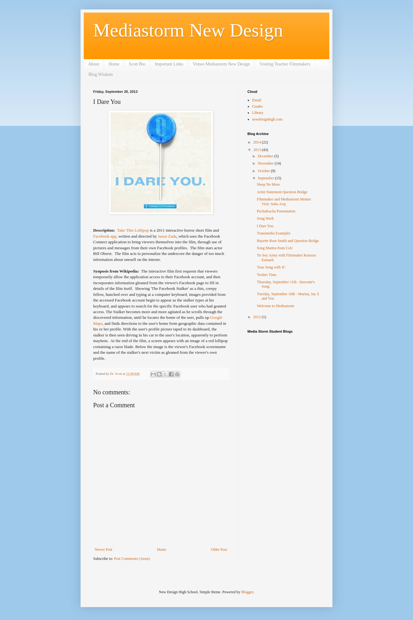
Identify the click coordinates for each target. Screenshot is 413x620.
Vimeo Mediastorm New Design (221, 64)
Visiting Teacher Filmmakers (284, 64)
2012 (257, 317)
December (266, 156)
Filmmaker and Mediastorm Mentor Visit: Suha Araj (284, 201)
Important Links (169, 64)
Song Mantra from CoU (275, 248)
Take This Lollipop (133, 230)
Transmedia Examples (274, 233)
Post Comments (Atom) (132, 558)
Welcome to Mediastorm (275, 306)
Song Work (265, 218)
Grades (257, 106)
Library (257, 112)
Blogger (247, 592)
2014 (257, 142)
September (266, 178)
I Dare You (265, 226)
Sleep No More (268, 184)
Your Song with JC (271, 267)
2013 (257, 150)
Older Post (219, 549)
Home (114, 64)
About (93, 64)
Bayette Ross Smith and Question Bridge (288, 241)
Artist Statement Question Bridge (282, 192)
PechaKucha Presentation (276, 211)
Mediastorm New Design (188, 30)
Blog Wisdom (100, 74)
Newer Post (103, 549)
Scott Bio (137, 64)
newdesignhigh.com (267, 119)
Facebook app (104, 236)
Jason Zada (167, 236)
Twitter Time (266, 275)
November (266, 163)
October (264, 171)
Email (256, 100)
